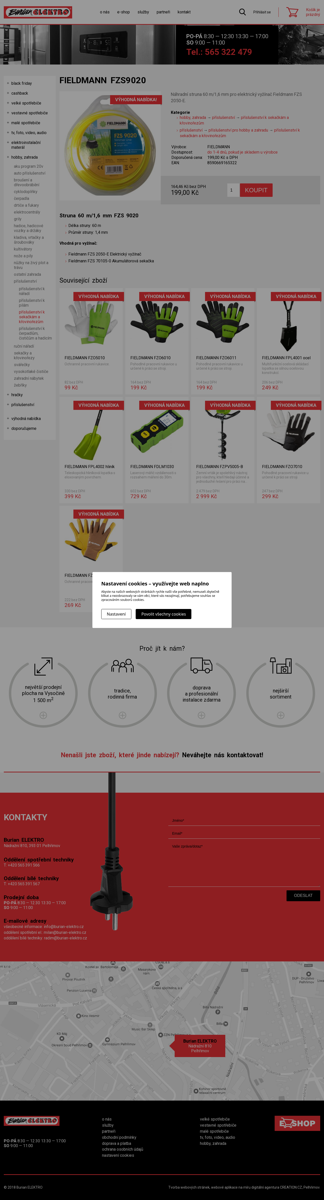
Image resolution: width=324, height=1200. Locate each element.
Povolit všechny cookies (163, 614)
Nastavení (116, 614)
